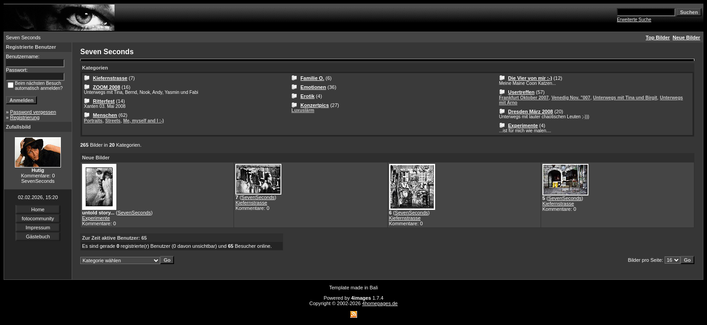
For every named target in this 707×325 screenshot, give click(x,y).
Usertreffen (521, 92)
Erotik (307, 96)
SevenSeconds (134, 212)
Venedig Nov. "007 (570, 97)
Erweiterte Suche (634, 19)
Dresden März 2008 (530, 111)
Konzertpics (314, 105)
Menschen (105, 115)
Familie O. (312, 78)
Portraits (93, 120)
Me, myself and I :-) (143, 120)
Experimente (523, 125)
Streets (112, 120)
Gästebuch (38, 236)
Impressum (38, 227)
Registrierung (24, 117)
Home (37, 209)
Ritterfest (104, 101)
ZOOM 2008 (106, 87)
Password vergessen (33, 112)
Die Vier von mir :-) (530, 78)
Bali (374, 287)
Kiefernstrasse (110, 78)
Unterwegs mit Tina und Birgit (625, 97)
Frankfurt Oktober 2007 (524, 97)
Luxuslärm (302, 110)
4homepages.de (380, 303)
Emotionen (313, 87)
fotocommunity (38, 218)
